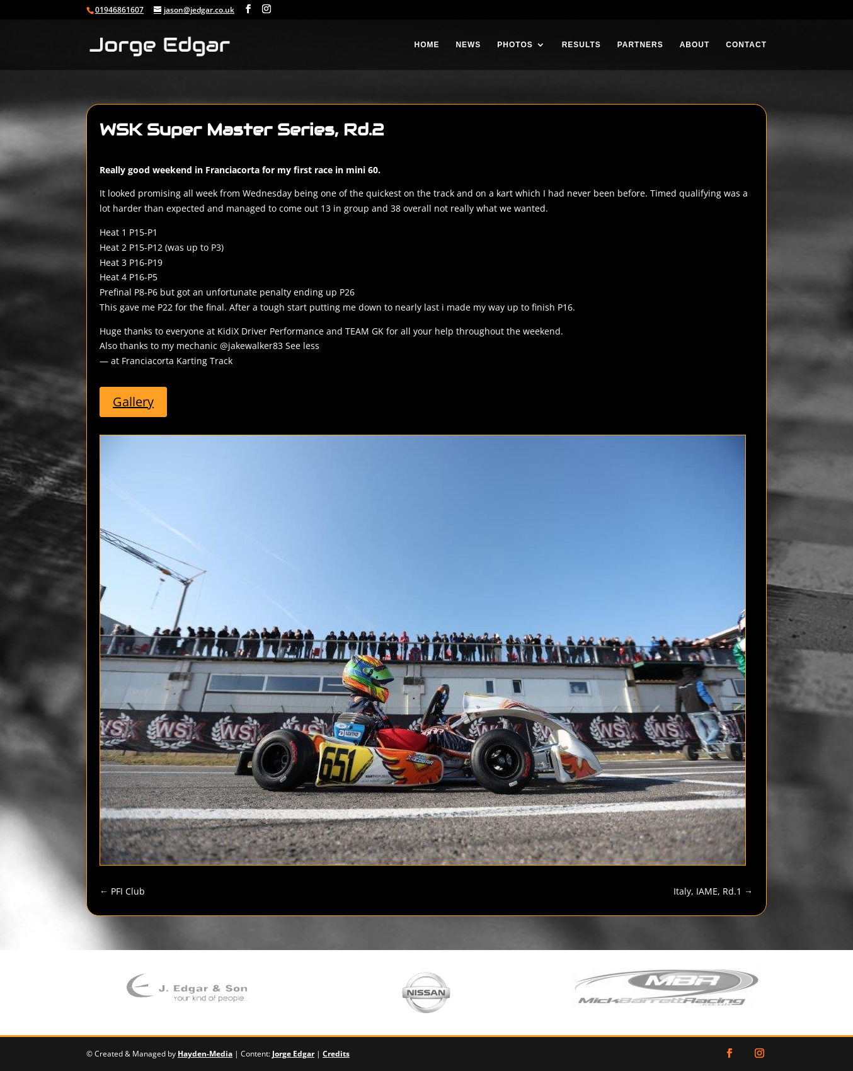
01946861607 (119, 9)
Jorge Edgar (293, 1053)
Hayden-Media (205, 1053)
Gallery (164, 412)
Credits (336, 1053)
